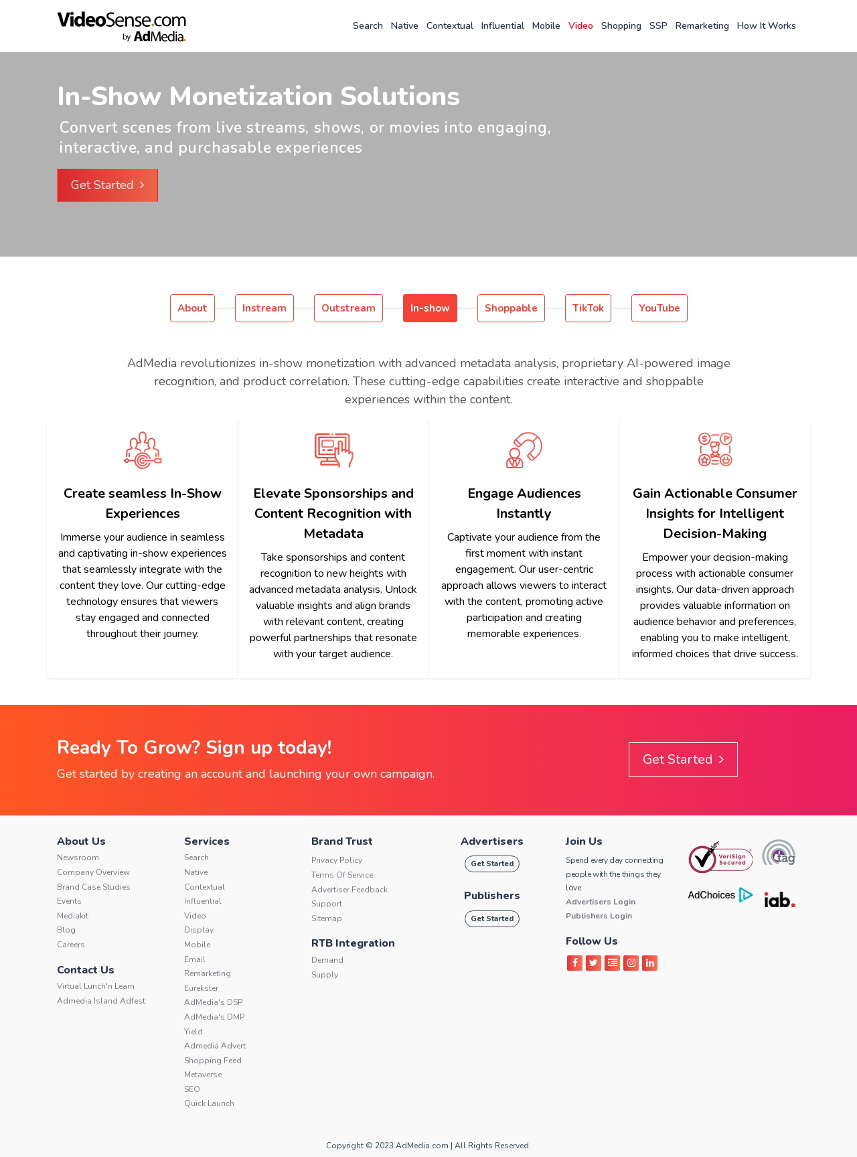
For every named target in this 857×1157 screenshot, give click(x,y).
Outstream (348, 308)
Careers (71, 944)
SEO (192, 1089)
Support (326, 903)
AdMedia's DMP (214, 1017)
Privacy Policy (336, 860)
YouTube (659, 308)
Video (580, 25)
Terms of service (342, 875)
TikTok (588, 308)
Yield (193, 1031)
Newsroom (78, 857)
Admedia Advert (215, 1045)
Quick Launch (209, 1103)
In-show (430, 308)
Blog (66, 930)
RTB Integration (353, 943)
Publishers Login (599, 915)
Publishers (492, 895)
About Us (81, 841)
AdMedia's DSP (213, 1002)
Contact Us (85, 970)
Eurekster (201, 988)
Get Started (107, 185)
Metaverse (203, 1074)
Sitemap (326, 918)
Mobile (546, 25)
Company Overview (93, 872)
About (192, 308)
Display (199, 930)
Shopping (621, 25)
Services (207, 841)
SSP (658, 25)
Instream (264, 308)
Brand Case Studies (94, 887)
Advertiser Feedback (349, 889)
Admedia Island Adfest (101, 1001)
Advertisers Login (600, 901)
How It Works (766, 25)
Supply (324, 974)
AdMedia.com (422, 1145)
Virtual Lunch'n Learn (96, 986)
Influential (502, 25)
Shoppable (511, 308)
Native (404, 25)
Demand (327, 960)
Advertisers (492, 841)
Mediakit (72, 915)
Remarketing (702, 25)
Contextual (449, 25)
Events (69, 901)
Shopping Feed (213, 1060)
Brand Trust (342, 841)
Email (195, 959)
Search (368, 25)
